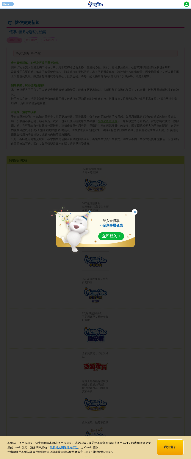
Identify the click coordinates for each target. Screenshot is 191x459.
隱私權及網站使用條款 (64, 447)
